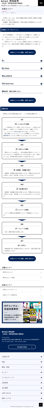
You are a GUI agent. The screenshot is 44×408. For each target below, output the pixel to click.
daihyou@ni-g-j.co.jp (21, 131)
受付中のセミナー (8, 272)
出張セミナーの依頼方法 (10, 295)
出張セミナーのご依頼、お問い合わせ (21, 52)
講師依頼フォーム (8, 135)
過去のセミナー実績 (8, 277)
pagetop (41, 405)
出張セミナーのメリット (10, 289)
